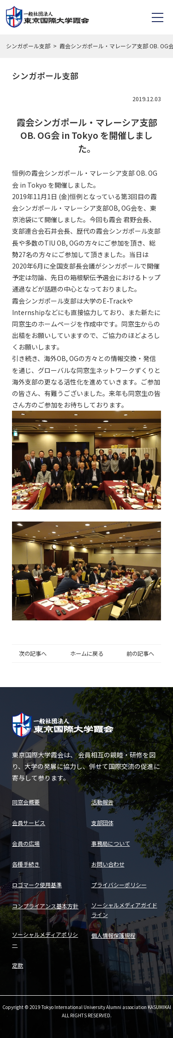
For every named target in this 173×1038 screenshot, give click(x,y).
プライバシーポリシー (119, 885)
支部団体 (102, 822)
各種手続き (26, 864)
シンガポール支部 (28, 46)
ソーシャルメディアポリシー (45, 939)
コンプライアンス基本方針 (45, 906)
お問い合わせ (108, 864)
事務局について (110, 843)
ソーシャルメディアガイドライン (124, 910)
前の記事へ (140, 653)
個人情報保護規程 (113, 935)
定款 (17, 965)
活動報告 (102, 802)
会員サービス (28, 822)
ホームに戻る (86, 653)
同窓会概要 (26, 802)
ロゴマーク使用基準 (37, 885)
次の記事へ (33, 653)
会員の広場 (26, 843)
